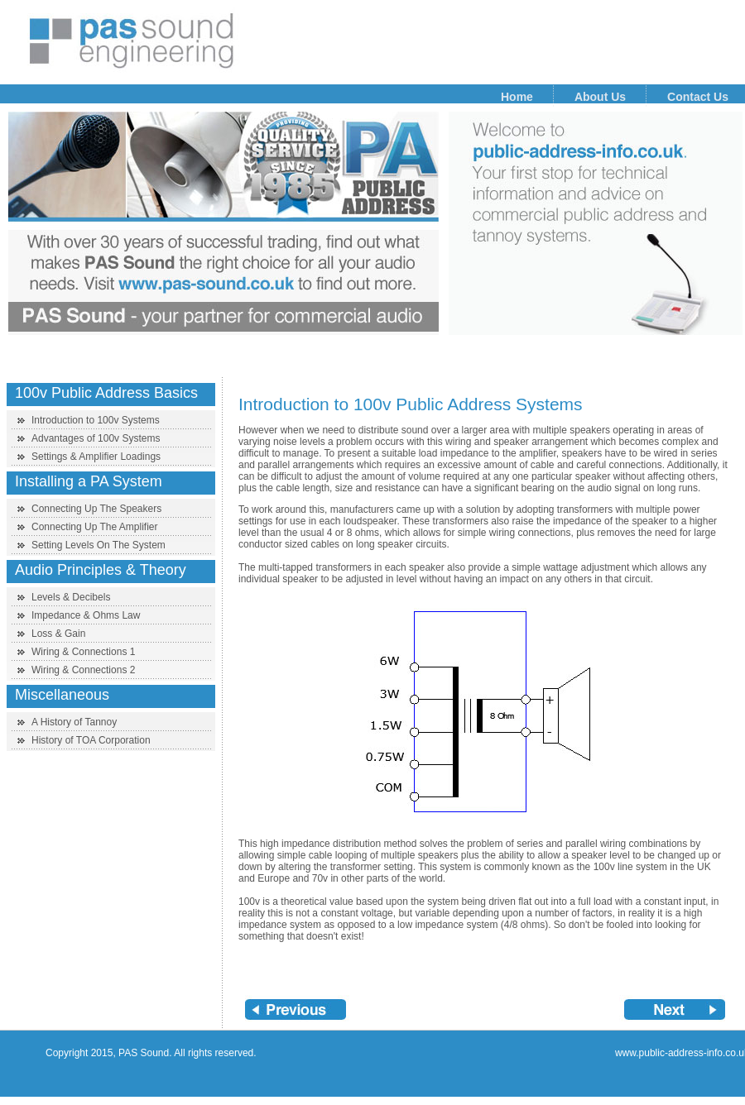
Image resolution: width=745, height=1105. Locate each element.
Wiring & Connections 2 (83, 670)
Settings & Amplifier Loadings (96, 456)
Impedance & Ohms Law (85, 615)
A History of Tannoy (74, 722)
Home (517, 96)
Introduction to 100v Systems (95, 420)
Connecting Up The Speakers (96, 508)
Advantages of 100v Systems (95, 438)
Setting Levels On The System (98, 545)
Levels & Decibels (70, 597)
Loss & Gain (58, 633)
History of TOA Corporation (91, 740)
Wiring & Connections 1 (83, 652)
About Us (600, 96)
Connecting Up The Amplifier (94, 527)
